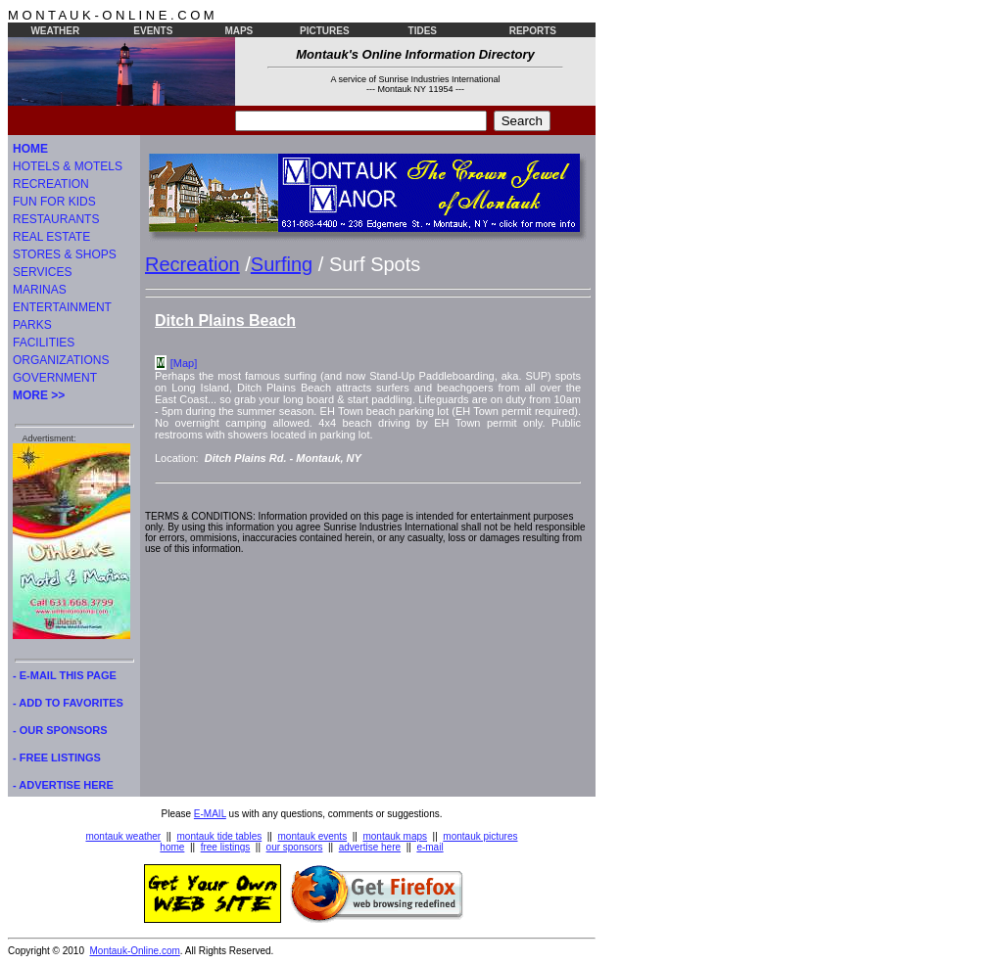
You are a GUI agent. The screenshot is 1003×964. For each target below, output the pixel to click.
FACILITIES (43, 342)
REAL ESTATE (51, 237)
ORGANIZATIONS (61, 360)
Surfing (281, 264)
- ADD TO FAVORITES (68, 703)
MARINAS (40, 290)
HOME (30, 149)
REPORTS (532, 30)
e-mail (429, 847)
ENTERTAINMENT (62, 307)
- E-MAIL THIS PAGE (65, 675)
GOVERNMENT (55, 378)
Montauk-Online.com (135, 950)
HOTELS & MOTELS (67, 166)
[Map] (184, 363)
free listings (226, 847)
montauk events (313, 836)
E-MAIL (210, 813)
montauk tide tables (220, 836)
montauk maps (394, 836)
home (172, 847)
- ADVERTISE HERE (63, 785)
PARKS (32, 325)
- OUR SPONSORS (60, 730)
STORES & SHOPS (65, 254)
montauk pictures (480, 836)
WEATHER (54, 30)
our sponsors (294, 847)
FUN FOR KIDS (54, 201)
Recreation (192, 264)
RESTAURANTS (56, 219)
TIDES (422, 30)
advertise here (370, 847)
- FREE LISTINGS (57, 757)
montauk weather (123, 836)
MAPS (238, 30)
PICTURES (325, 30)
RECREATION (51, 184)
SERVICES (42, 272)
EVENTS (152, 30)
